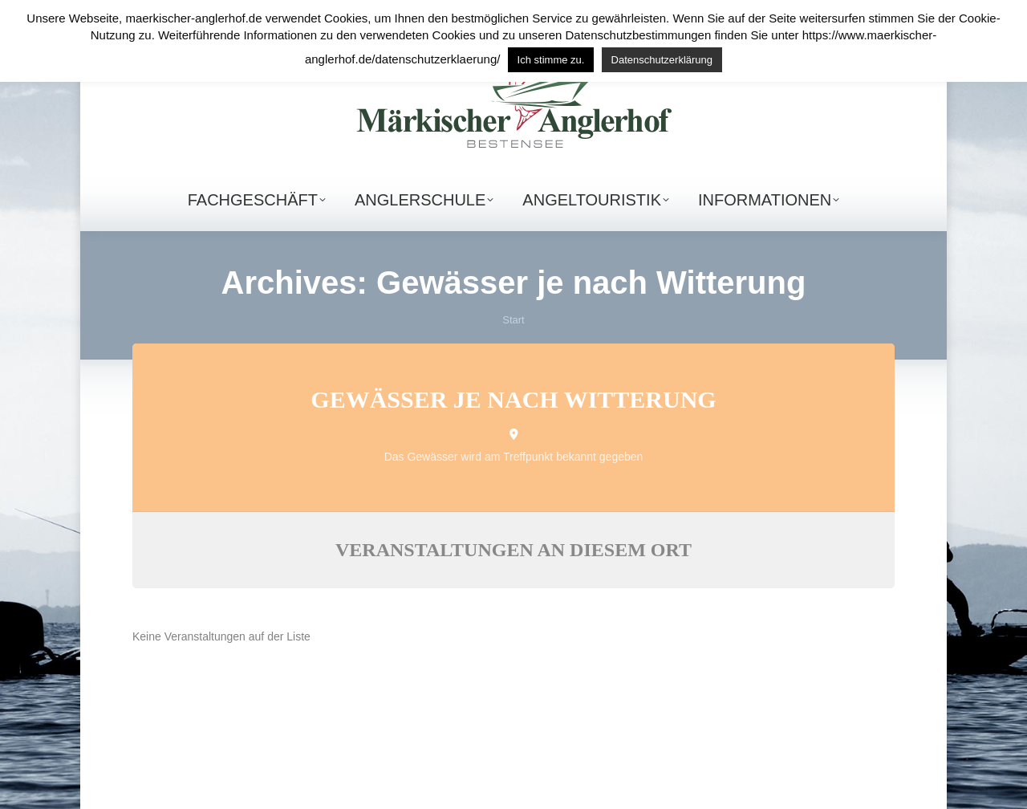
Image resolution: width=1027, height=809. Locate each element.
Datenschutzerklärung (661, 60)
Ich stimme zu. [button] (551, 60)
